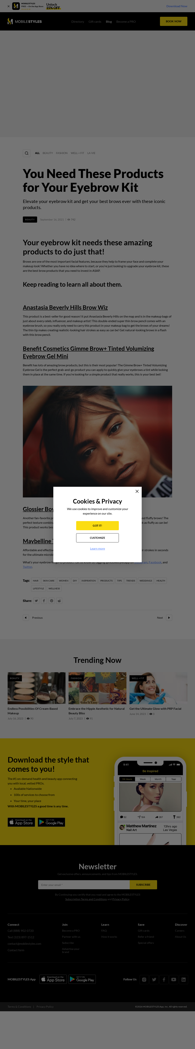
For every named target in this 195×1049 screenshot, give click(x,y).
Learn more (97, 549)
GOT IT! (97, 526)
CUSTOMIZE (97, 538)
